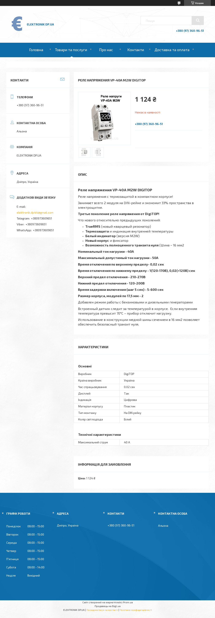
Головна (36, 49)
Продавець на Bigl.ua (108, 606)
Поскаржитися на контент (102, 609)
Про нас (106, 49)
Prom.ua (128, 602)
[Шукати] (198, 20)
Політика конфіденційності (136, 609)
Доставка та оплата (172, 49)
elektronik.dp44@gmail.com (35, 212)
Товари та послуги (71, 49)
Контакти (135, 49)
